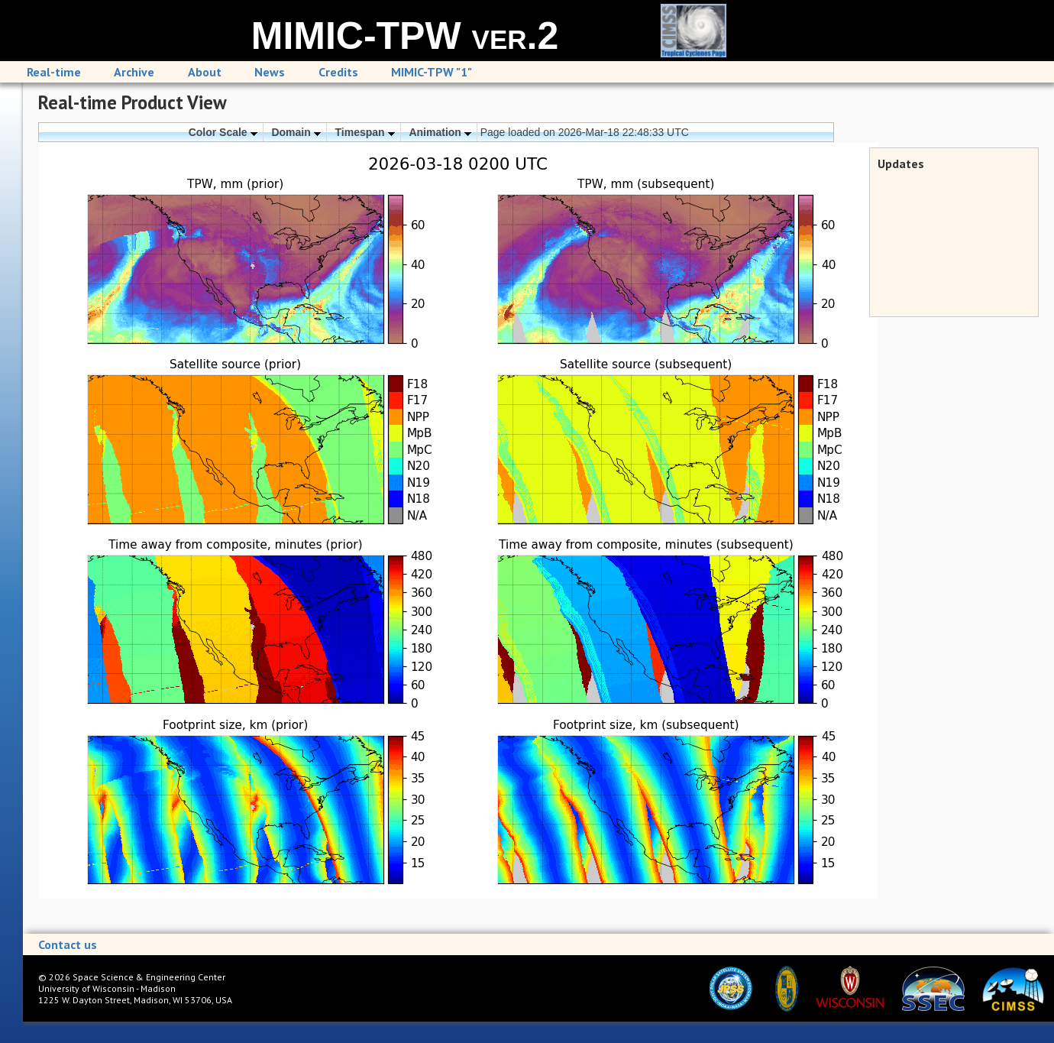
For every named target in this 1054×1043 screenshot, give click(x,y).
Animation (439, 132)
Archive (134, 71)
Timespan (365, 132)
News (269, 71)
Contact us (67, 944)
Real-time (54, 71)
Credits (338, 71)
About (204, 71)
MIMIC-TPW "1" (431, 71)
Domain (295, 132)
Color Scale (223, 132)
